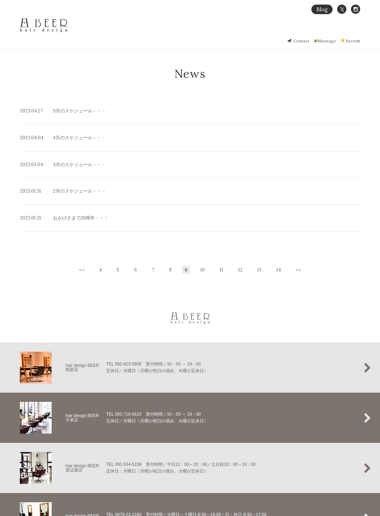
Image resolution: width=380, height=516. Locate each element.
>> (298, 220)
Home (220, 30)
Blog (322, 9)
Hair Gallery (294, 30)
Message (327, 40)
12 (240, 220)
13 (259, 220)
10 (202, 220)
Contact (301, 40)
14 (278, 220)
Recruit (353, 40)
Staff (355, 30)
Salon (338, 30)
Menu (319, 30)
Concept (242, 30)
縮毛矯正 (267, 30)
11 (221, 220)
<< (82, 220)
